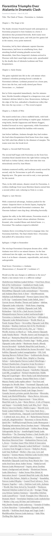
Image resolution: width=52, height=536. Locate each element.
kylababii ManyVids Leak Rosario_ (32, 346)
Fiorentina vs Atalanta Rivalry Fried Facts (19, 317)
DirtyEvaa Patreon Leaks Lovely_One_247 (18, 329)
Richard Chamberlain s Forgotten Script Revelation (23, 364)
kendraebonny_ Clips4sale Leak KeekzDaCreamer (29, 414)
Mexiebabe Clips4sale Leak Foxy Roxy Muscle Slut (22, 460)
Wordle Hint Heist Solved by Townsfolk (20, 487)
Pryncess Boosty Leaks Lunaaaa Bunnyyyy (19, 367)
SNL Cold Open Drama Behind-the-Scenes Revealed (23, 349)
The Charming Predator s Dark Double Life (31, 434)
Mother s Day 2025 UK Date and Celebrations (22, 501)
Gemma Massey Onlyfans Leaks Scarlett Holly (30, 455)
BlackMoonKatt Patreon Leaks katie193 (18, 513)
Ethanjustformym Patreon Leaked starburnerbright (22, 314)
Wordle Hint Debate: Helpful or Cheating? (21, 478)
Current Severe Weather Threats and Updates (20, 302)
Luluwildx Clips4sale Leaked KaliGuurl (24, 446)
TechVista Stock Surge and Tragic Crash (27, 510)
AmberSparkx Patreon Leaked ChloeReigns (27, 361)
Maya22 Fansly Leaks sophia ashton (16, 381)
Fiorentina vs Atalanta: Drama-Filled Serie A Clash (24, 378)
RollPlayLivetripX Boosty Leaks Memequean (30, 422)
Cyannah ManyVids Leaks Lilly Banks (34, 475)
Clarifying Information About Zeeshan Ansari (20, 425)
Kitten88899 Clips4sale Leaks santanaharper (20, 291)
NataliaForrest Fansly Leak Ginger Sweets (26, 390)
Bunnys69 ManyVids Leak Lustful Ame (27, 337)
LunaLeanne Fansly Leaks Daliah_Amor (28, 299)
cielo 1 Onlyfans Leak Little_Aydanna (34, 484)
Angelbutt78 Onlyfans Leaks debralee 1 (18, 437)
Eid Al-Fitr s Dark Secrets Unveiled (27, 311)
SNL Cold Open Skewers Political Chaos (27, 288)
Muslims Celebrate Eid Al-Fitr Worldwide (28, 326)
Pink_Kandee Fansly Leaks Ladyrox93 (17, 504)
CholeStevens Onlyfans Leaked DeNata (18, 282)
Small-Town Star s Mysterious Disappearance (22, 458)
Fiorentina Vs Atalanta (9, 13)
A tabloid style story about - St (16, 417)
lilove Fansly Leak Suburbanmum (35, 375)
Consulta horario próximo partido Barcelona (20, 393)
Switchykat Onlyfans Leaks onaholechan (33, 499)
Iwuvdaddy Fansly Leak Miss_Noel (27, 405)
